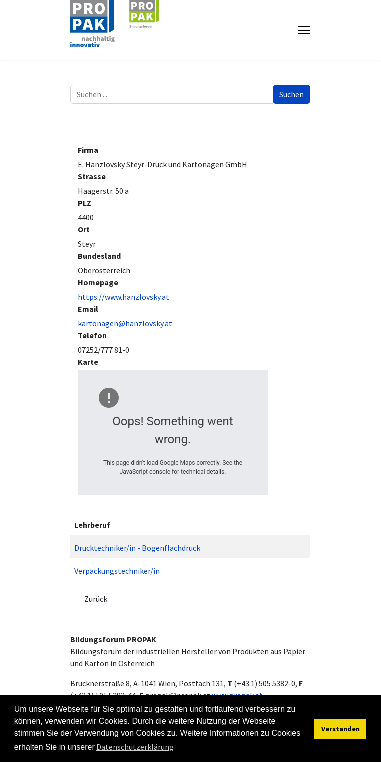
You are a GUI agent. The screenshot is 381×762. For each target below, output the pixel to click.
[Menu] (304, 30)
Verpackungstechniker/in (117, 571)
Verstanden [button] (341, 728)
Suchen (292, 94)
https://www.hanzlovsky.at (124, 297)
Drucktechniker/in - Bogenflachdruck (137, 548)
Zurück (96, 599)
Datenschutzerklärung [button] (135, 747)
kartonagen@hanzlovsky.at (125, 323)
